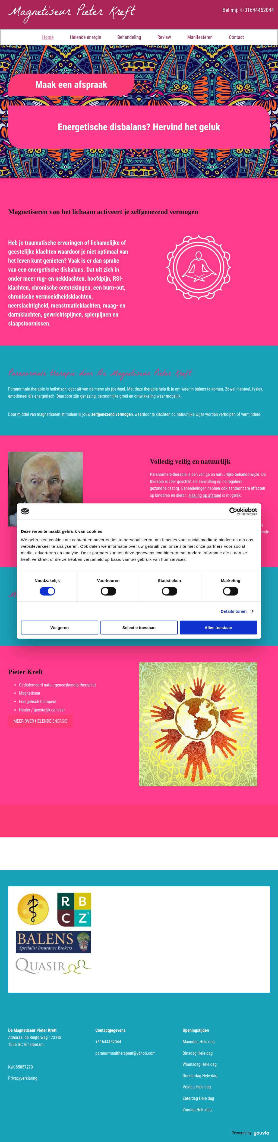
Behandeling (129, 37)
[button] (71, 85)
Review (164, 37)
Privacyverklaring (22, 1078)
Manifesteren (200, 37)
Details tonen (234, 611)
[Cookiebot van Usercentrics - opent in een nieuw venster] (233, 511)
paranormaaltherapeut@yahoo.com (125, 1053)
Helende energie (85, 37)
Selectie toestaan (139, 627)
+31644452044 (258, 10)
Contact (236, 37)
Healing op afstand (205, 495)
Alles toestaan (218, 627)
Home (47, 37)
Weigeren (59, 627)
